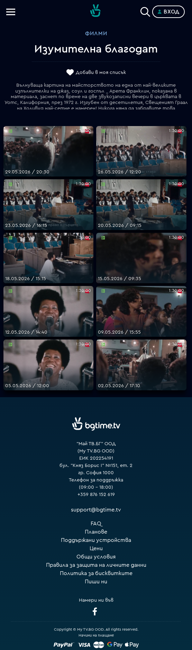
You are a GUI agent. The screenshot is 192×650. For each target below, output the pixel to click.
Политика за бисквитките (96, 573)
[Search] (145, 10)
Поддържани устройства (96, 540)
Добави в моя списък (101, 72)
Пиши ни (96, 581)
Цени (96, 548)
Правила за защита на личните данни (96, 565)
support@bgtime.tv (96, 510)
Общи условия (96, 557)
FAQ (96, 523)
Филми (96, 33)
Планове (96, 532)
